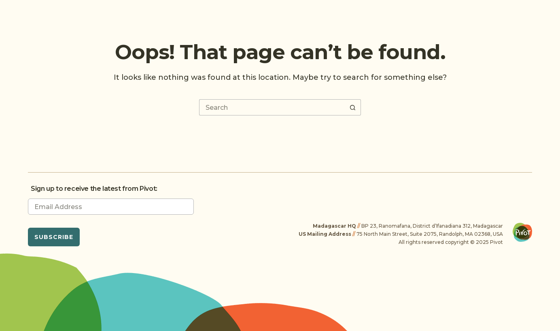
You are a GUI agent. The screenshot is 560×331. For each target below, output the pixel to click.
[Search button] (353, 107)
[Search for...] (272, 107)
